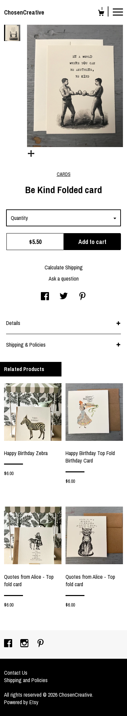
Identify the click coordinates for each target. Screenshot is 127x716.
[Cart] (101, 13)
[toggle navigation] (118, 11)
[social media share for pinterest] (82, 297)
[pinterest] (40, 644)
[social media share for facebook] (45, 297)
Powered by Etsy (21, 702)
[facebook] (9, 644)
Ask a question (64, 278)
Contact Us (15, 672)
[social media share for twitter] (64, 297)
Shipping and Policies (26, 680)
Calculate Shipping (64, 267)
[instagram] (25, 644)
